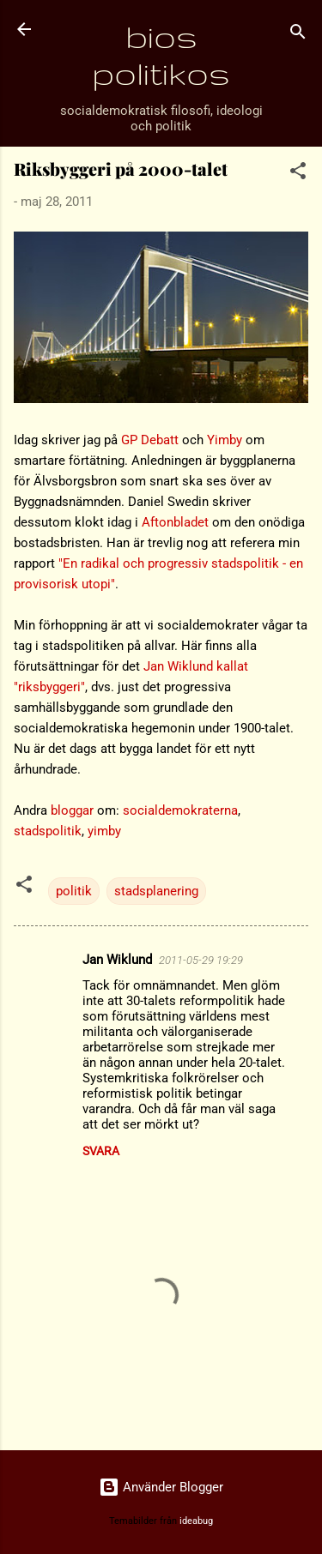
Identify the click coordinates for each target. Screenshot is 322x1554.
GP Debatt (150, 440)
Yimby (224, 440)
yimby (104, 831)
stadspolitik (48, 831)
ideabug (196, 1521)
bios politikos (161, 55)
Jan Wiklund (117, 959)
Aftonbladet (175, 522)
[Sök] (298, 35)
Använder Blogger (161, 1487)
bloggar (72, 810)
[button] (298, 173)
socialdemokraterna (180, 810)
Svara (100, 1151)
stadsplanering (156, 891)
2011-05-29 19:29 (201, 960)
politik (74, 891)
